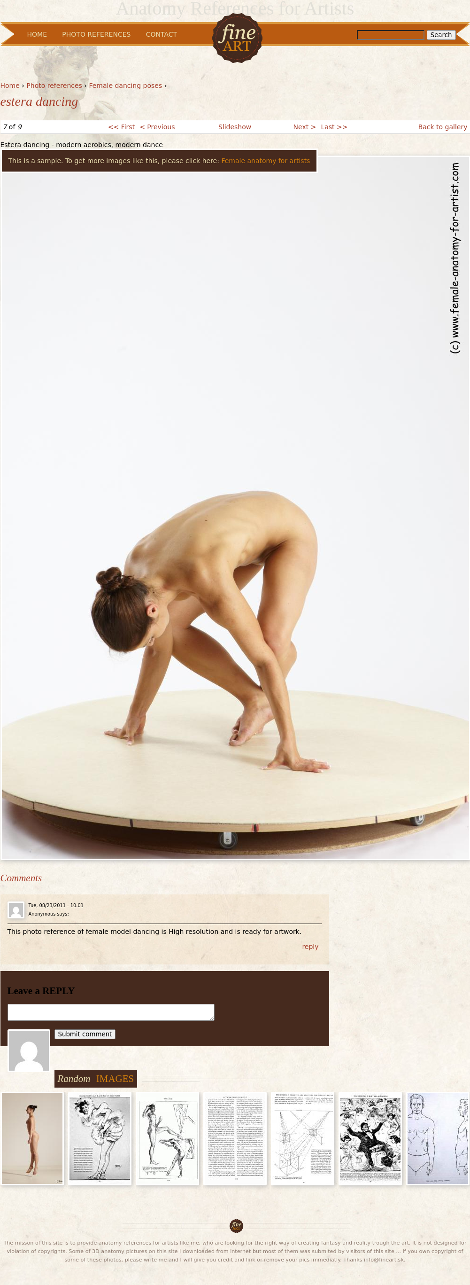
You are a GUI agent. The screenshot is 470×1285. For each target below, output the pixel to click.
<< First (121, 127)
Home (10, 85)
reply (310, 946)
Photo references (54, 85)
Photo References (96, 34)
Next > (304, 127)
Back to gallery (443, 127)
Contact (161, 34)
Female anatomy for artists (265, 161)
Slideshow (234, 127)
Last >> (334, 127)
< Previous (157, 127)
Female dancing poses (125, 85)
